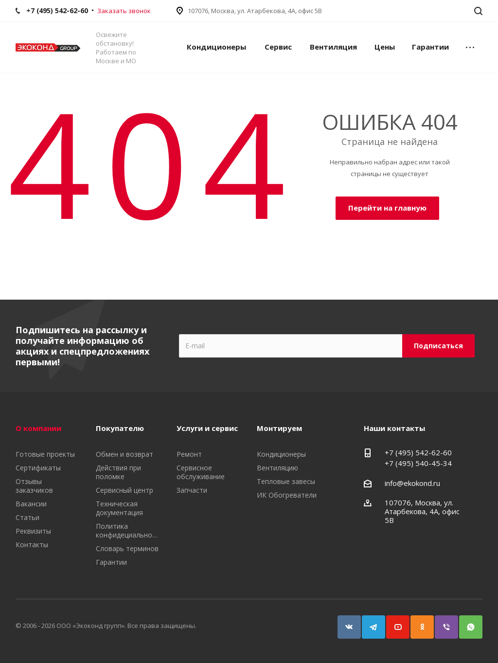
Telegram (369, 622)
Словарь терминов (127, 548)
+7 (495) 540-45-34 (418, 463)
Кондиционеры (216, 47)
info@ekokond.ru (412, 483)
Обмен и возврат (124, 454)
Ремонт (189, 454)
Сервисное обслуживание (201, 472)
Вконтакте (345, 622)
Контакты (32, 544)
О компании (38, 428)
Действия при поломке (118, 472)
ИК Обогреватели (287, 495)
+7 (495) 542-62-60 (418, 452)
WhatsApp (466, 622)
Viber (442, 622)
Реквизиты (33, 531)
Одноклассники (417, 622)
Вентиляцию (277, 467)
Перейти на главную (387, 208)
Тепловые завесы (286, 481)
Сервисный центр (124, 490)
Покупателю (120, 428)
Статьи (27, 517)
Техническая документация (119, 508)
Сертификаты (38, 467)
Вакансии (31, 503)
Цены (384, 47)
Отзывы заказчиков (34, 486)
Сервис (278, 47)
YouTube (393, 622)
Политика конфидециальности (129, 530)
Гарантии (430, 47)
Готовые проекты (45, 454)
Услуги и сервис (207, 428)
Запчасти (192, 490)
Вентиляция (333, 47)
